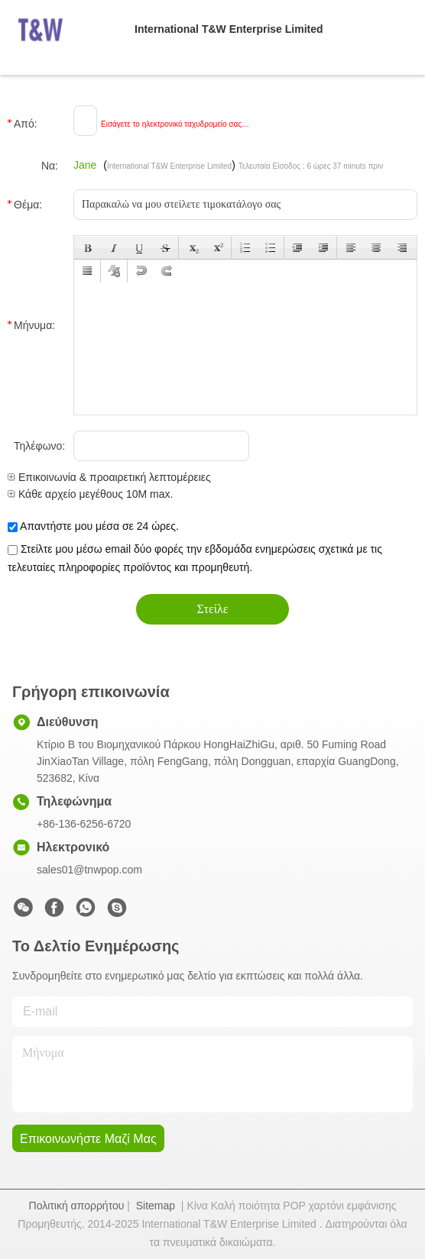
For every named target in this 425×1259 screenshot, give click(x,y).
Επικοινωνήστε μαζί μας (88, 1138)
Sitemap (155, 1205)
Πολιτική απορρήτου (77, 1205)
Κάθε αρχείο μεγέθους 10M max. (90, 494)
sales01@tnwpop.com (89, 870)
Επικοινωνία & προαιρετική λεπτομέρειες (109, 477)
